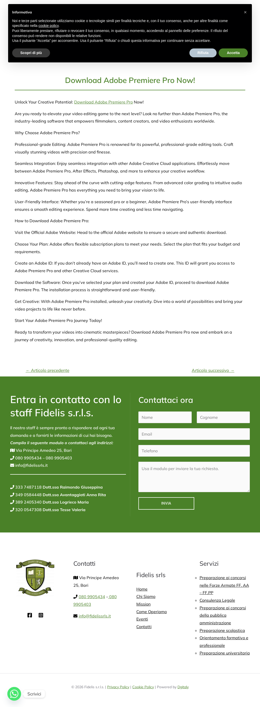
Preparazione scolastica (222, 630)
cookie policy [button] (49, 26)
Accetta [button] (233, 53)
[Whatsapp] (14, 694)
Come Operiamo (151, 611)
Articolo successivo (213, 370)
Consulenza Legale (217, 600)
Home (142, 589)
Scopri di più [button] (31, 53)
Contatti (144, 626)
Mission (143, 604)
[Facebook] (29, 615)
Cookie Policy (143, 687)
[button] (245, 12)
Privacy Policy (118, 687)
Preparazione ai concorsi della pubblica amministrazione (223, 615)
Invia (166, 503)
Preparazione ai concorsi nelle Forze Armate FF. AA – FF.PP (224, 585)
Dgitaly (183, 687)
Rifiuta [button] (203, 53)
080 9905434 (28, 457)
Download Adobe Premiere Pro (103, 102)
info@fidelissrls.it (31, 465)
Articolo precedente (47, 370)
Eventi (142, 619)
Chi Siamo (145, 596)
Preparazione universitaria (225, 653)
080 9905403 (58, 457)
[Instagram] (40, 615)
